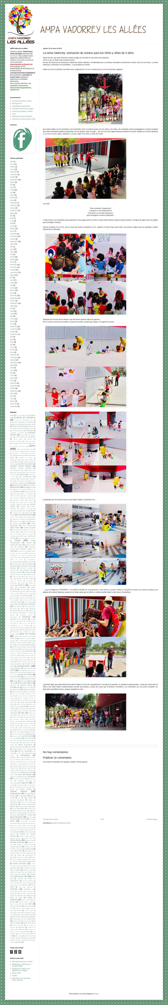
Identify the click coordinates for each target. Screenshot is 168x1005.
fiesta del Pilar (14, 679)
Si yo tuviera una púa (16, 885)
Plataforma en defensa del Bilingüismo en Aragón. (21, 969)
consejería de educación (16, 574)
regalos (19, 855)
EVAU (20, 664)
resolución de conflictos (22, 857)
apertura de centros (25, 457)
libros (20, 738)
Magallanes (13, 757)
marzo (12, 164)
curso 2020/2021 (29, 604)
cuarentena (23, 589)
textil (29, 904)
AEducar (18, 437)
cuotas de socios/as (16, 602)
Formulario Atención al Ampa (21, 101)
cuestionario (13, 595)
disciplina (30, 627)
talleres (31, 895)
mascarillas (15, 766)
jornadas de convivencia (23, 730)
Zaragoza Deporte (28, 938)
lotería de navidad (23, 751)
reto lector (15, 859)
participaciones (24, 804)
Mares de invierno (28, 761)
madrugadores (25, 755)
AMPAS (31, 449)
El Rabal (21, 640)
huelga (12, 704)
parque (22, 800)
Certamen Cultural (17, 521)
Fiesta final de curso (28, 679)
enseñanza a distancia (27, 649)
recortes (12, 851)
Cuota (33, 595)
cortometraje (13, 583)
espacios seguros (22, 659)
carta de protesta (15, 517)
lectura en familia (17, 736)
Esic (32, 657)
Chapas (33, 521)
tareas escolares (26, 899)
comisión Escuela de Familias (18, 557)
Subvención (30, 891)
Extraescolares (24, 666)
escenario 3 (13, 653)
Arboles (31, 459)
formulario (14, 56)
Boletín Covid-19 (15, 495)
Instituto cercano (16, 717)
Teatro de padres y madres (25, 902)
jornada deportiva (23, 727)
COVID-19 (21, 585)
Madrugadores (17, 103)
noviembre (13, 174)
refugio (31, 853)
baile (24, 483)
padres (25, 795)
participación (14, 804)
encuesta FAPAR (14, 649)
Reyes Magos (16, 868)
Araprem (23, 459)
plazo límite (30, 817)
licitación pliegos (26, 740)
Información (13, 713)
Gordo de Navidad (30, 691)
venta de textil (24, 919)
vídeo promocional (18, 925)
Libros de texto (28, 738)
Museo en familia (28, 772)
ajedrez (33, 437)
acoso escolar (31, 428)
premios (31, 819)
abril (11, 162)
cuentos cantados (15, 593)
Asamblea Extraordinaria (25, 464)
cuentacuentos (23, 591)
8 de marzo (19, 415)
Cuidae (21, 595)
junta (24, 732)
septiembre (14, 180)
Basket (31, 487)
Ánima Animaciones (15, 451)
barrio (25, 487)
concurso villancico (16, 572)
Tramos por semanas (21, 908)
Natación (29, 774)
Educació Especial (27, 636)
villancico (21, 927)
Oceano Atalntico (26, 789)
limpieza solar (29, 742)
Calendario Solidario (19, 500)
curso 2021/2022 (17, 606)
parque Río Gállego (27, 802)
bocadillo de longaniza (26, 493)
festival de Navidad (17, 672)
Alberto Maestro (18, 439)
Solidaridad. (27, 889)
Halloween (30, 700)
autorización (22, 479)
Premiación (23, 819)
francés (12, 683)
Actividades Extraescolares (21, 106)
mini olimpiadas (28, 770)
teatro (14, 902)
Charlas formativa (29, 527)
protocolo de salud (28, 832)
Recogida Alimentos (17, 842)
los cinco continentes (27, 749)
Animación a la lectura (29, 451)
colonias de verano (16, 545)
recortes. (19, 851)
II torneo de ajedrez (23, 708)
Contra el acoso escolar (25, 578)
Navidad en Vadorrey (19, 778)
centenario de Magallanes (19, 519)
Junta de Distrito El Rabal (19, 734)
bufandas (32, 498)
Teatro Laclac (14, 904)
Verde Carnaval (27, 921)
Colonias (29, 542)
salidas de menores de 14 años (19, 872)
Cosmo (23, 583)
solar (20, 887)
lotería (12, 751)
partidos (33, 806)
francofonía (13, 685)
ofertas (26, 793)
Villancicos (21, 929)
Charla (24, 523)
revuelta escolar (31, 866)
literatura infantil (14, 746)
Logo (23, 746)
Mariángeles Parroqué (16, 764)
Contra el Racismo (16, 581)
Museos (12, 774)
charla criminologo (27, 525)
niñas (20, 783)
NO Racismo (20, 785)
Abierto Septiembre (18, 426)
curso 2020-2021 (15, 604)
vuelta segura (18, 936)
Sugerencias (13, 893)
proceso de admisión (27, 827)
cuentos (31, 591)
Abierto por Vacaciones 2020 (24, 420)
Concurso (13, 568)
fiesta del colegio (28, 676)
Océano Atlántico (18, 791)
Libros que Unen (14, 740)
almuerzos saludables (16, 441)
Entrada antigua (152, 819)
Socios (27, 885)
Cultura (27, 595)
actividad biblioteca (17, 430)
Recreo (26, 851)
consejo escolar (30, 574)
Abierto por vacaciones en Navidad (21, 422)
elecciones (30, 640)
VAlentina (14, 919)
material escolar (14, 768)
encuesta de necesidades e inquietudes (22, 647)
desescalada (13, 617)
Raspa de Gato (29, 840)
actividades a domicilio (17, 432)
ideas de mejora (21, 704)
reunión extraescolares (28, 861)
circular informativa (28, 532)
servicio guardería (28, 880)
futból (11, 687)
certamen (32, 519)
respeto (33, 857)
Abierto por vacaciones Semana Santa (22, 424)
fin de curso (23, 681)
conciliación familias (26, 566)
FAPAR (12, 670)
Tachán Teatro (14, 895)
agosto (12, 182)
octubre (12, 177)
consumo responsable (19, 576)
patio (16, 810)
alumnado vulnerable (23, 443)
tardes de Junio (16, 897)
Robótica (31, 868)
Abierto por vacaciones (25, 418)
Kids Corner (31, 734)
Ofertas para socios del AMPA (22, 116)
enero (12, 169)
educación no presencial (25, 638)
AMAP (23, 446)
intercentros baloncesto (25, 721)
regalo (12, 855)
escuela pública (22, 657)
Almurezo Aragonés (30, 441)
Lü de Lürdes (21, 753)
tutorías (19, 910)
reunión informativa (19, 863)
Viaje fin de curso (29, 923)
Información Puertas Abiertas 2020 (23, 119)
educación (13, 638)
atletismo (22, 474)
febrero (12, 167)
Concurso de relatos (26, 568)
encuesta (18, 644)
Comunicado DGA (17, 564)
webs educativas (29, 936)
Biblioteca (18, 491)
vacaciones (23, 914)
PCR (34, 810)
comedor (20, 547)
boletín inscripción (28, 495)
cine (19, 532)
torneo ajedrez (28, 906)
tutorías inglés (29, 910)
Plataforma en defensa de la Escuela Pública (21, 965)
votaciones (26, 931)
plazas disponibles (16, 817)
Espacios (12, 659)
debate (15, 608)
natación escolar (14, 776)
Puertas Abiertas (15, 840)
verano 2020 (16, 921)
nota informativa (31, 785)
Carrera (12, 515)
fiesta (26, 672)
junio (11, 187)
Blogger (96, 994)
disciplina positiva (15, 629)
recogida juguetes (15, 846)
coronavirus (29, 581)
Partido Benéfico (23, 806)
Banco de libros (30, 485)
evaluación (13, 664)
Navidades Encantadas (25, 780)
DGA (32, 619)
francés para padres (25, 683)
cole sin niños (31, 538)
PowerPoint (13, 819)
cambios (30, 500)
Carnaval (32, 510)
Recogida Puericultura (16, 849)
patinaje (21, 808)
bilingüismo (13, 493)
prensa (12, 821)
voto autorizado (22, 933)
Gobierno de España (17, 691)
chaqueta (15, 523)
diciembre (13, 172)
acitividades (30, 426)
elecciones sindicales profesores (19, 642)
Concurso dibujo (15, 570)
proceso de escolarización (17, 829)
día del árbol (25, 621)
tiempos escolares (15, 906)
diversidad (25, 629)
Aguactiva (25, 437)
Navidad (32, 776)
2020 (11, 415)
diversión (33, 629)
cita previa (29, 534)
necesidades (13, 783)
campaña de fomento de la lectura (21, 502)
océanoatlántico (15, 793)
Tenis (23, 904)
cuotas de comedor (23, 598)
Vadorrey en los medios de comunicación (22, 916)
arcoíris (18, 462)
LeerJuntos (13, 738)
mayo (12, 190)
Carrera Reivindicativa (24, 515)
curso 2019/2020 (29, 602)
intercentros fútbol (15, 723)
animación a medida (19, 453)
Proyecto (12, 834)
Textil (13, 114)
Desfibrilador (26, 617)
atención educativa (17, 472)
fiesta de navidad (26, 674)
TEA (34, 899)
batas (11, 489)
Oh (19, 795)
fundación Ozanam (26, 685)
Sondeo (12, 891)
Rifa (25, 868)
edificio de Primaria (27, 634)
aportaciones (13, 459)
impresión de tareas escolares (25, 710)
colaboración (21, 538)
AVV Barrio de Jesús (23, 481)
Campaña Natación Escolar (18, 504)
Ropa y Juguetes (15, 870)
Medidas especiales (27, 768)
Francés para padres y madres (22, 111)
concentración (29, 564)
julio (11, 185)
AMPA (32, 446)
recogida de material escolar (24, 844)
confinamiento (29, 572)
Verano (33, 919)
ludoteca (30, 753)
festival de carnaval (30, 670)
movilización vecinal (15, 772)
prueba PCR (28, 838)
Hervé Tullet (13, 702)
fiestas (15, 681)
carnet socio (29, 513)
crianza (31, 585)
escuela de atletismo (15, 655)
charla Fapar (14, 527)
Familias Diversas (28, 668)
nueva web (15, 787)
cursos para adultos (30, 606)
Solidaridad (14, 889)
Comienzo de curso (22, 551)
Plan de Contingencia (18, 812)
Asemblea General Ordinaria (20, 468)
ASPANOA (21, 470)
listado (12, 744)
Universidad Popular (15, 912)
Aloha (13, 443)
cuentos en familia (28, 593)
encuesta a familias (29, 644)
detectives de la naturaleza (18, 619)
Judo (33, 730)
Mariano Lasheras (30, 764)
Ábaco (26, 415)
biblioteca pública (28, 491)
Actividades (29, 430)
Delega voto (22, 610)
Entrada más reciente (51, 819)
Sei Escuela (22, 874)
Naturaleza (24, 776)
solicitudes (29, 887)
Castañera (25, 517)
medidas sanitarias (15, 770)
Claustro (25, 536)
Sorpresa (20, 891)
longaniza (15, 749)
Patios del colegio (25, 810)
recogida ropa (28, 849)
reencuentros (22, 853)
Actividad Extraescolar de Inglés (23, 109)
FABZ (11, 668)
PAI (19, 798)
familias (18, 668)
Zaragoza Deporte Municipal (18, 940)
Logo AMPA (31, 746)
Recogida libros (29, 846)
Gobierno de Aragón (29, 689)
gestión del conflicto (27, 687)
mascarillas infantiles (27, 766)
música (20, 774)
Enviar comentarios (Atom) (61, 823)
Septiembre (20, 878)
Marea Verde (16, 973)
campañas (23, 506)
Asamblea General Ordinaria (20, 466)
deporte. (12, 615)
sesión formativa (14, 882)
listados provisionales (25, 744)
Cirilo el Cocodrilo (16, 534)
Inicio (102, 819)
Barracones (16, 487)
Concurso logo (28, 570)
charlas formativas (18, 529)
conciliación (13, 566)
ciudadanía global (15, 536)
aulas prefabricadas (25, 476)
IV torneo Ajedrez (28, 723)
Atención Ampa (31, 470)
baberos (17, 483)
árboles (12, 462)
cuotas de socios (28, 600)
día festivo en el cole (23, 623)
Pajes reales (28, 798)
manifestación (23, 757)
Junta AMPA (32, 732)
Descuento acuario (26, 615)
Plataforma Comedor (26, 815)
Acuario (23, 435)
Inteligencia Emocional (29, 717)
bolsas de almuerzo (15, 498)
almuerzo (29, 439)
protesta (18, 832)
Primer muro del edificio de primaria (22, 825)
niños (27, 783)
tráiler (11, 908)
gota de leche (17, 693)
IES (24, 706)
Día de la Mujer (14, 621)
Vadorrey (30, 914)
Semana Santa (22, 876)
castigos (33, 517)
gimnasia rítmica (15, 689)
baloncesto (31, 483)
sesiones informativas (27, 882)
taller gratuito (23, 895)
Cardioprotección (14, 510)
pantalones (13, 800)
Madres (12, 755)
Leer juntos (28, 736)
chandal (27, 521)
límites (20, 742)
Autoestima (13, 479)
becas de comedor (21, 489)
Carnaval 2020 (17, 513)
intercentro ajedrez (18, 719)
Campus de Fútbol (26, 508)
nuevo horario (25, 787)
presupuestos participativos (27, 823)
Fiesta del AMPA (15, 676)
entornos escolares (15, 651)
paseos (14, 808)
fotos (31, 681)
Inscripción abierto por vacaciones (25, 715)
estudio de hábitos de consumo (24, 661)
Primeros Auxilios (15, 827)
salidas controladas (28, 870)
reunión (22, 859)
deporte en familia (27, 612)
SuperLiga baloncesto (26, 893)
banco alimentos (18, 485)
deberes (23, 608)
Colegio (17, 540)
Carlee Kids (24, 510)
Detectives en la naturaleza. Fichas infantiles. (21, 979)
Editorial (17, 636)
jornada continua (15, 725)
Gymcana (22, 700)
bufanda (25, 498)
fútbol (18, 687)
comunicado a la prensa (27, 561)
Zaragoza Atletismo (15, 938)
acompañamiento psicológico (18, 428)
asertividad (13, 470)
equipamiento (29, 651)
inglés (23, 713)
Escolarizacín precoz (27, 653)
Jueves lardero (16, 732)
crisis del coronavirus (18, 587)
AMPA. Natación (21, 449)
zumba (19, 942)
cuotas (14, 598)
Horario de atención (26, 702)
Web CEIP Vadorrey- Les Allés (22, 962)
